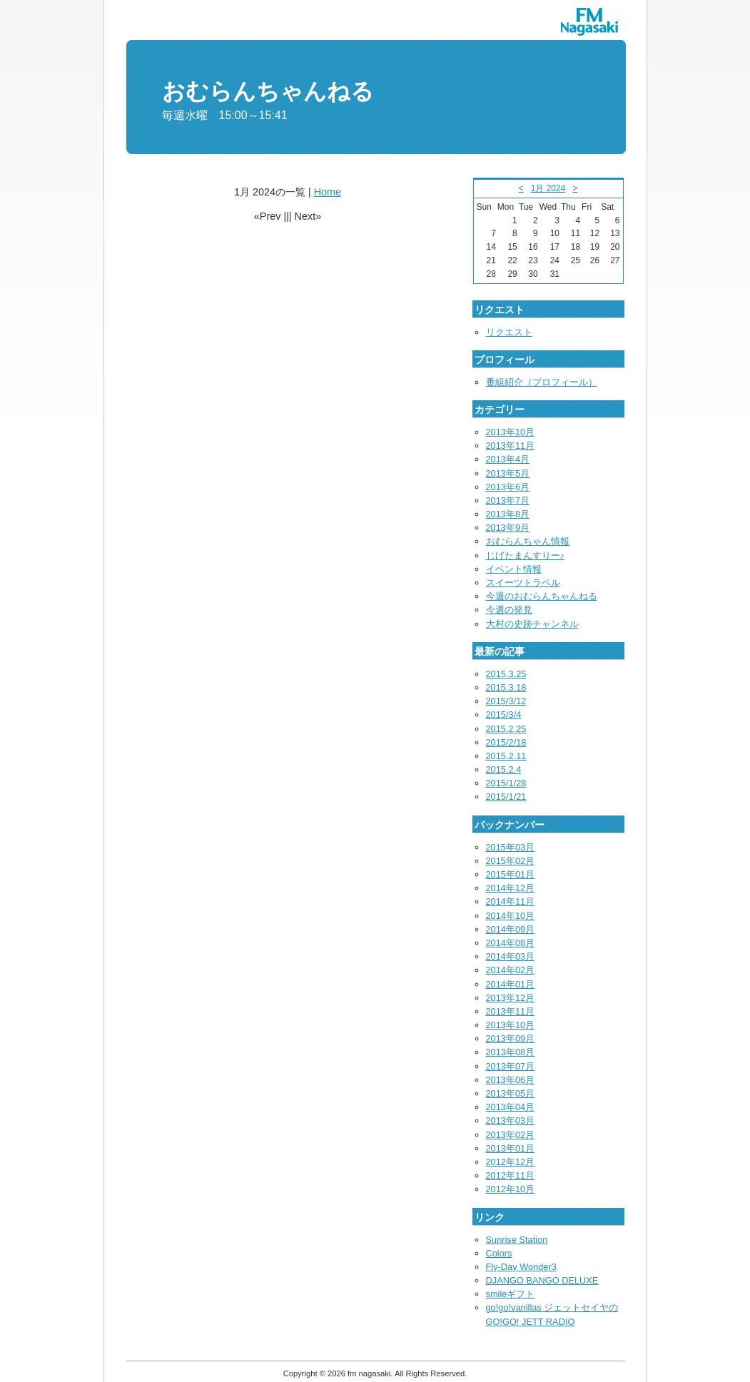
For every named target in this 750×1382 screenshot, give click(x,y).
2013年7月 (508, 500)
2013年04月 (510, 1107)
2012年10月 (510, 1189)
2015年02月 (510, 860)
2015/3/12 (506, 701)
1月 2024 (548, 188)
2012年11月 (510, 1175)
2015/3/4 (504, 714)
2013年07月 (510, 1066)
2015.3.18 (506, 687)
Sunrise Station (517, 1239)
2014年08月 (510, 943)
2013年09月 (510, 1038)
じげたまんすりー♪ (525, 555)
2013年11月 (510, 445)
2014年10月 (510, 915)
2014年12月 (510, 888)
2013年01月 (510, 1148)
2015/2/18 (506, 742)
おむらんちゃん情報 (527, 541)
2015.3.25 (506, 674)
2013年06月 (510, 1079)
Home (327, 192)
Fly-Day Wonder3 (521, 1266)
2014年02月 (510, 970)
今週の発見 (509, 609)
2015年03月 (510, 847)
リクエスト (509, 332)
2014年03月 (510, 956)
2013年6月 (508, 487)
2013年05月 (510, 1093)
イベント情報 (514, 569)
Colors (499, 1253)
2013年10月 (510, 432)
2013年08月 (510, 1052)
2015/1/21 (506, 796)
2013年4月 (508, 459)
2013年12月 (510, 997)
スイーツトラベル (523, 582)
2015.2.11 (506, 756)
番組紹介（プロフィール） (541, 382)
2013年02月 (510, 1134)
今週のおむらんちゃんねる (541, 596)
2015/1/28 (506, 783)
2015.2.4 (504, 769)
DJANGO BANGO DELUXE (542, 1280)
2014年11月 (510, 901)
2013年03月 (510, 1120)
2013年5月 (508, 473)
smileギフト (510, 1294)
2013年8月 (508, 514)
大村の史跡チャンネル (532, 624)
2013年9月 (508, 527)
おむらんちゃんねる (268, 91)
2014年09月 (510, 929)
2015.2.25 (506, 728)
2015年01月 (510, 874)
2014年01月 (510, 984)
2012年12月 (510, 1162)
